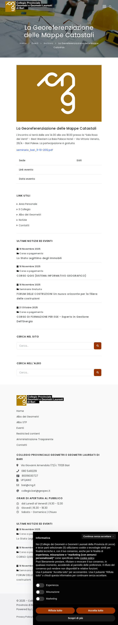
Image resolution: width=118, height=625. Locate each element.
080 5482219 (29, 471)
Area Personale (28, 204)
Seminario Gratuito (30, 289)
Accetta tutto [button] (95, 610)
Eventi (35, 43)
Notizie (23, 220)
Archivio (48, 43)
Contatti (24, 225)
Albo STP (21, 422)
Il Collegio (24, 209)
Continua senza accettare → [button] (98, 536)
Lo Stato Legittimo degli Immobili (39, 258)
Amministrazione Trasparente (34, 439)
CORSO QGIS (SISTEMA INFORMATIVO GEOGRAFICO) (51, 275)
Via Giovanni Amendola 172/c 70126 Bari (45, 465)
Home (23, 43)
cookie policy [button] (87, 558)
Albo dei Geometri (30, 214)
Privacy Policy (24, 616)
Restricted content (28, 433)
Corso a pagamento (31, 253)
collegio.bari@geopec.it (35, 491)
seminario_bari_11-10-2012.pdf (34, 150)
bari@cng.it (28, 485)
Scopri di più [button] (75, 618)
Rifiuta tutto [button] (55, 610)
